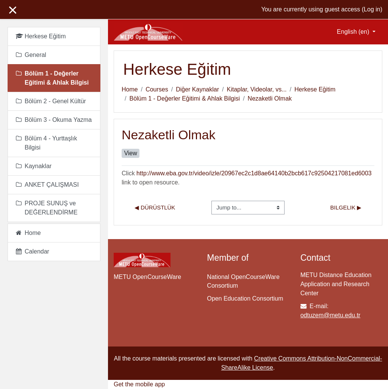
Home (130, 89)
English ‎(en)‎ (354, 31)
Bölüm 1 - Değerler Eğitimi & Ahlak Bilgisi (184, 98)
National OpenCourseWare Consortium (243, 281)
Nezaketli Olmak (270, 98)
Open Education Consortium (245, 298)
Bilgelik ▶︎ (345, 207)
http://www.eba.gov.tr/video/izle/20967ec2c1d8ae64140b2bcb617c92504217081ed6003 (254, 173)
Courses (157, 89)
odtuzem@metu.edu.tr (330, 315)
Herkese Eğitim (314, 89)
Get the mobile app (139, 384)
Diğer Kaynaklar (197, 89)
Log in (372, 9)
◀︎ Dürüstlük (155, 207)
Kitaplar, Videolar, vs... (256, 89)
